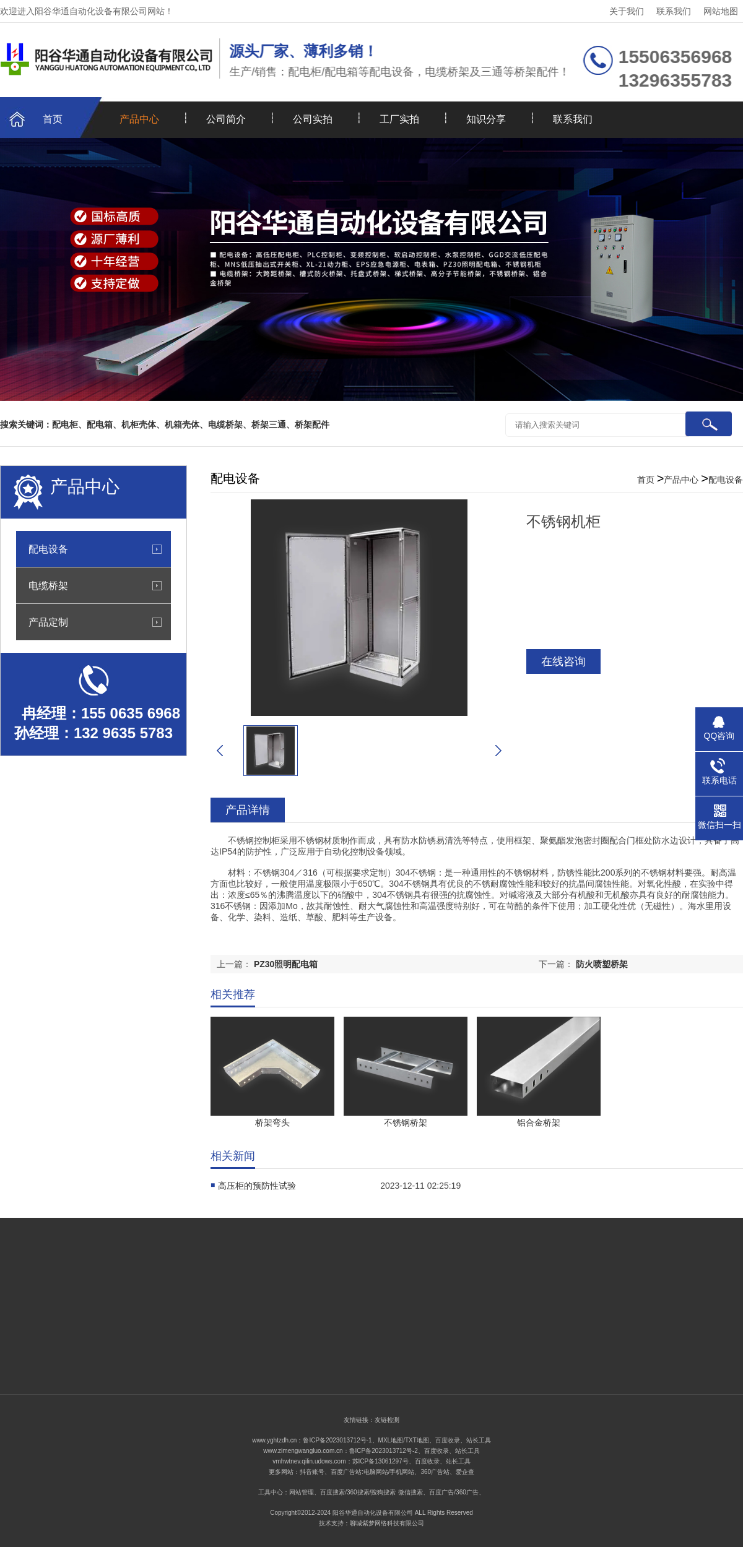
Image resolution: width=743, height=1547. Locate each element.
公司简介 (226, 119)
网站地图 (720, 11)
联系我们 (673, 11)
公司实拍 (312, 119)
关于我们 (626, 11)
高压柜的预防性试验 (257, 1186)
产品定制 (48, 621)
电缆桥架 (48, 585)
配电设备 (48, 548)
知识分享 (486, 119)
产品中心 (139, 119)
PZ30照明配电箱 (286, 964)
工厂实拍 (399, 119)
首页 (53, 119)
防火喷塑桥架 (602, 964)
